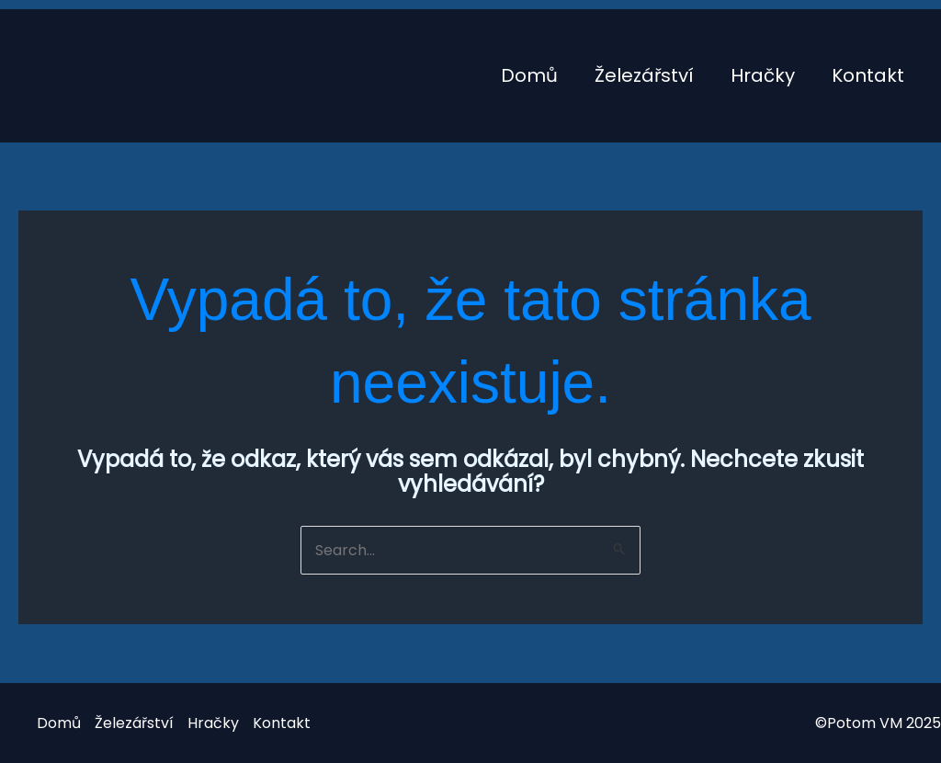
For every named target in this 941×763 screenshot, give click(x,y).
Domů (529, 75)
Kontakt (868, 75)
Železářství (644, 75)
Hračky (763, 75)
